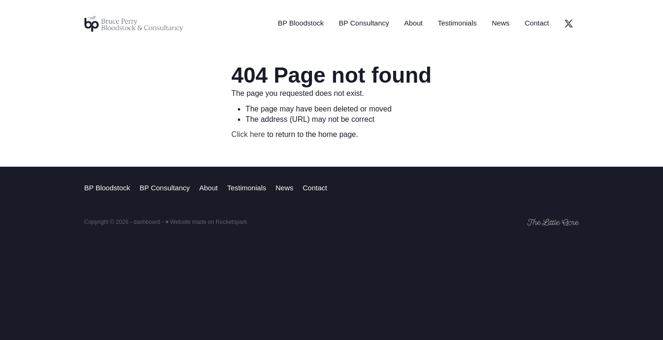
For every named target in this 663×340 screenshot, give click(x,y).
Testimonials (457, 23)
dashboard (147, 222)
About (413, 23)
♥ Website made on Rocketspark (206, 222)
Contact (537, 23)
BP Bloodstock (301, 23)
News (501, 23)
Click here (248, 134)
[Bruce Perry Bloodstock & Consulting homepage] (134, 23)
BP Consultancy (364, 23)
